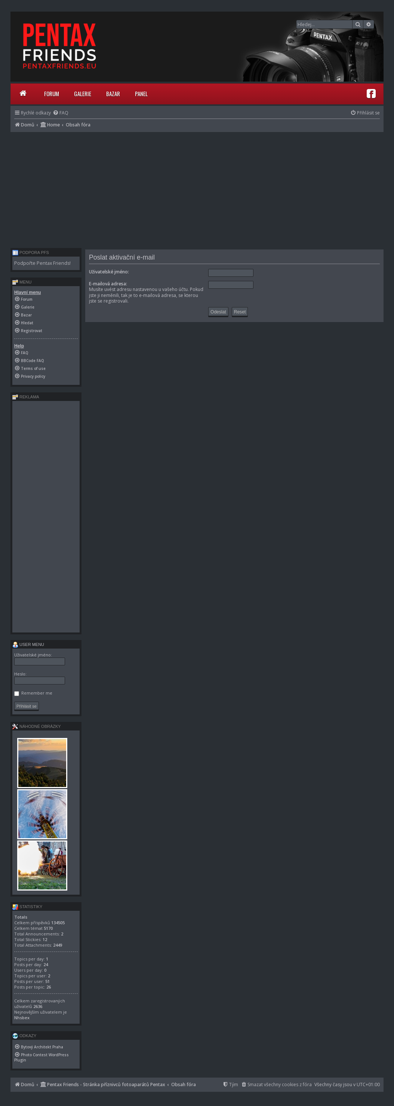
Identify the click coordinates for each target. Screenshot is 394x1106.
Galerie (82, 93)
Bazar (113, 93)
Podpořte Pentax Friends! (42, 263)
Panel (141, 93)
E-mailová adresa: (108, 284)
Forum (51, 93)
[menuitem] (60, 113)
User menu (28, 644)
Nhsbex (22, 1017)
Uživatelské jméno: (109, 272)
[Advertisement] (197, 188)
